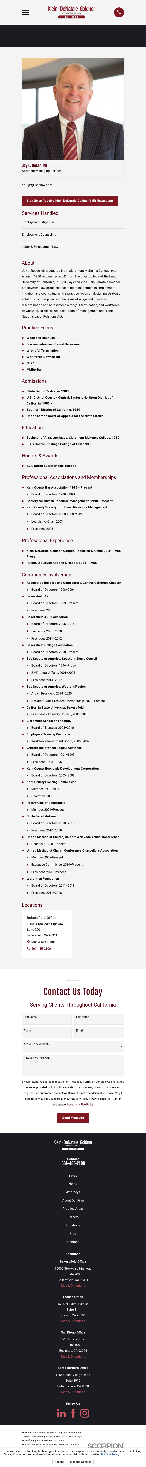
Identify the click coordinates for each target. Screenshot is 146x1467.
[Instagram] (84, 1413)
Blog (73, 1234)
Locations (73, 1225)
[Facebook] (73, 1413)
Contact (73, 1242)
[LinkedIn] (61, 1413)
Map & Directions (43, 942)
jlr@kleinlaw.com (40, 185)
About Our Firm (73, 1200)
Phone (28, 1030)
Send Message (73, 1118)
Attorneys (73, 1192)
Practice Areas (73, 1208)
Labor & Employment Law (40, 247)
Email (79, 1030)
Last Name (82, 1016)
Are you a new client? (36, 1044)
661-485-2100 (41, 948)
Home (73, 1184)
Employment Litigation (38, 222)
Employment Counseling (39, 234)
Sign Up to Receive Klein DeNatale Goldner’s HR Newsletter (70, 201)
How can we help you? (37, 1057)
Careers (73, 1217)
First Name (30, 1016)
